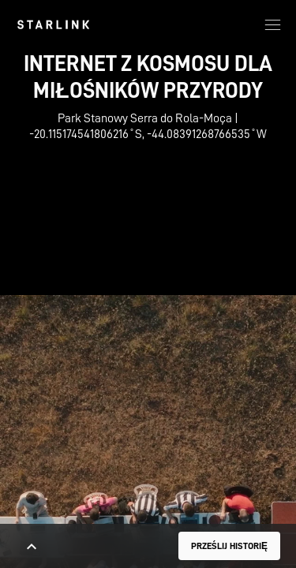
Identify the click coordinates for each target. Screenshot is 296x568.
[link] (53, 24)
